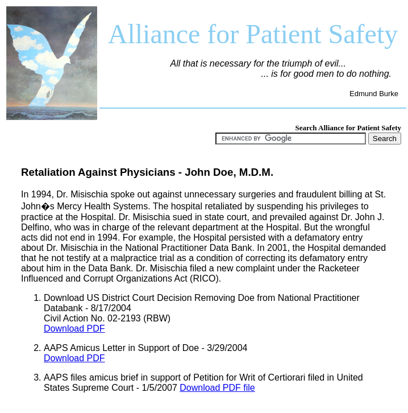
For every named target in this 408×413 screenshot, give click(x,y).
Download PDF (74, 328)
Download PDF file (217, 388)
